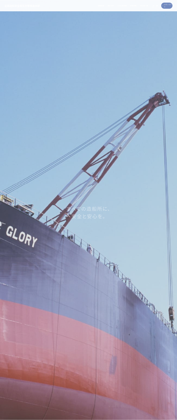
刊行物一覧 (134, 5)
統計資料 (101, 5)
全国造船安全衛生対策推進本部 (22, 5)
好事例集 (123, 5)
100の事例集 (112, 5)
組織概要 (91, 5)
